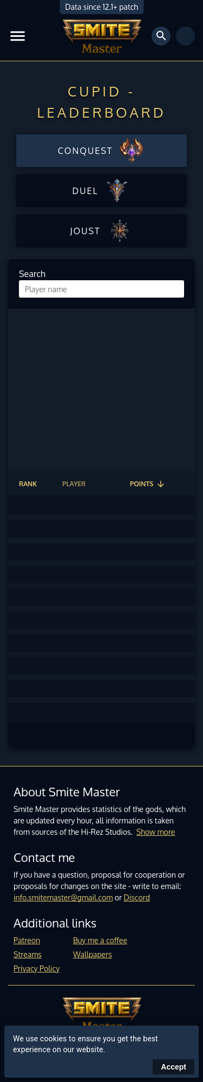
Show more (155, 831)
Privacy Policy (37, 968)
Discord (137, 897)
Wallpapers (92, 954)
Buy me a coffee (100, 940)
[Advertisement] (101, 390)
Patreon (27, 940)
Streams (28, 954)
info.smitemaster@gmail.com (63, 897)
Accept (173, 1066)
